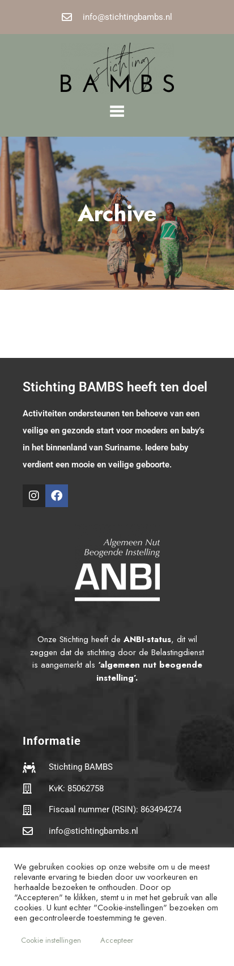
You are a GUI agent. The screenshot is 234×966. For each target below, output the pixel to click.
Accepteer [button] (116, 940)
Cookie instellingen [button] (51, 940)
